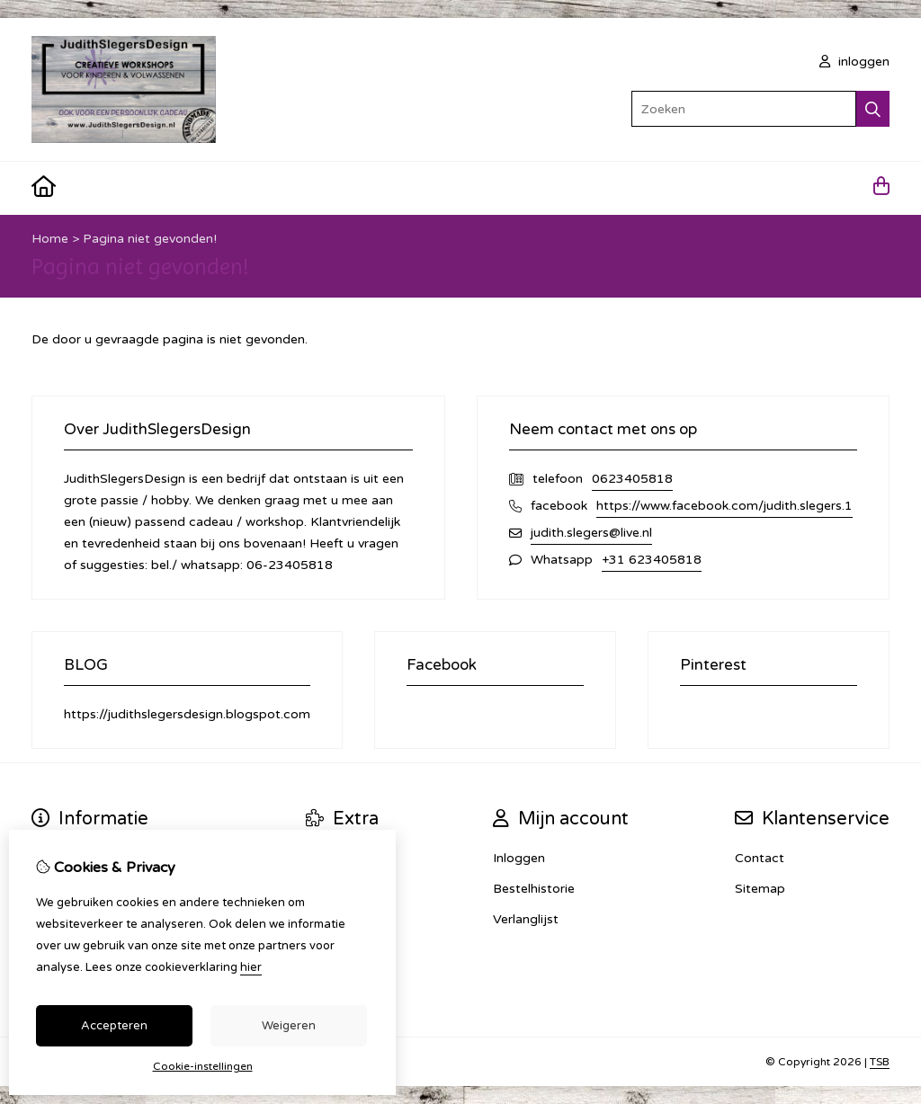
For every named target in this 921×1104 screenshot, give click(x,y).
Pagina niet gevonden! (150, 238)
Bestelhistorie (534, 888)
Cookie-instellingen (203, 1066)
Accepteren (114, 1026)
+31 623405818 (652, 559)
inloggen (854, 61)
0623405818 (632, 478)
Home (49, 238)
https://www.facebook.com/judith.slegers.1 (724, 505)
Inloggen (519, 858)
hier (251, 967)
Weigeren (289, 1026)
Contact (759, 858)
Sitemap (760, 888)
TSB (880, 1061)
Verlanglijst (526, 919)
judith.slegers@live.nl (591, 532)
